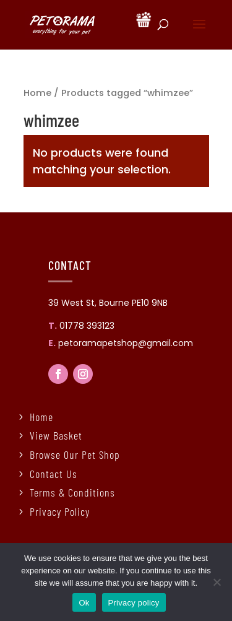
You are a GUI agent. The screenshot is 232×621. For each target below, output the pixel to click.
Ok (84, 602)
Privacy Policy (60, 511)
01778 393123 (86, 325)
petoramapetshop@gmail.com (125, 343)
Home (37, 93)
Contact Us (53, 473)
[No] (216, 582)
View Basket (56, 435)
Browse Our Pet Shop (75, 454)
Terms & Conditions (72, 492)
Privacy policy (134, 602)
